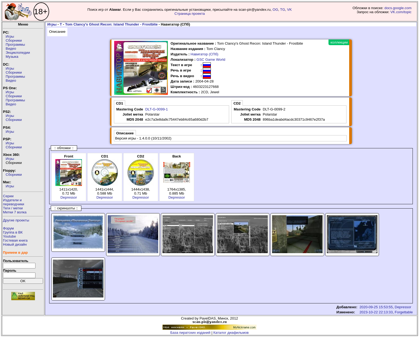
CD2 (237, 103)
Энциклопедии (18, 53)
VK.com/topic (400, 12)
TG (282, 10)
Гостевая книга (15, 240)
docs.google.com (397, 8)
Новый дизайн (15, 244)
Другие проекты (16, 220)
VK (289, 10)
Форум (8, 228)
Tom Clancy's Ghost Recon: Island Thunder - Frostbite (111, 24)
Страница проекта (190, 14)
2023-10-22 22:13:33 (376, 312)
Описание (57, 32)
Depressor (68, 197)
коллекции (339, 42)
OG (275, 10)
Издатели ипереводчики (13, 202)
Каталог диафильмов (231, 333)
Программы (15, 44)
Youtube (9, 236)
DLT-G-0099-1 (156, 109)
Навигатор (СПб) (204, 54)
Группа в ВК (13, 232)
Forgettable (404, 312)
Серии (8, 196)
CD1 (119, 103)
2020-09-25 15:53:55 (376, 307)
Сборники (14, 40)
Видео (11, 48)
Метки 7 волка (15, 212)
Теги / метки (13, 208)
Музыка (12, 57)
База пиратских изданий (190, 333)
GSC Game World (211, 60)
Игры (10, 36)
